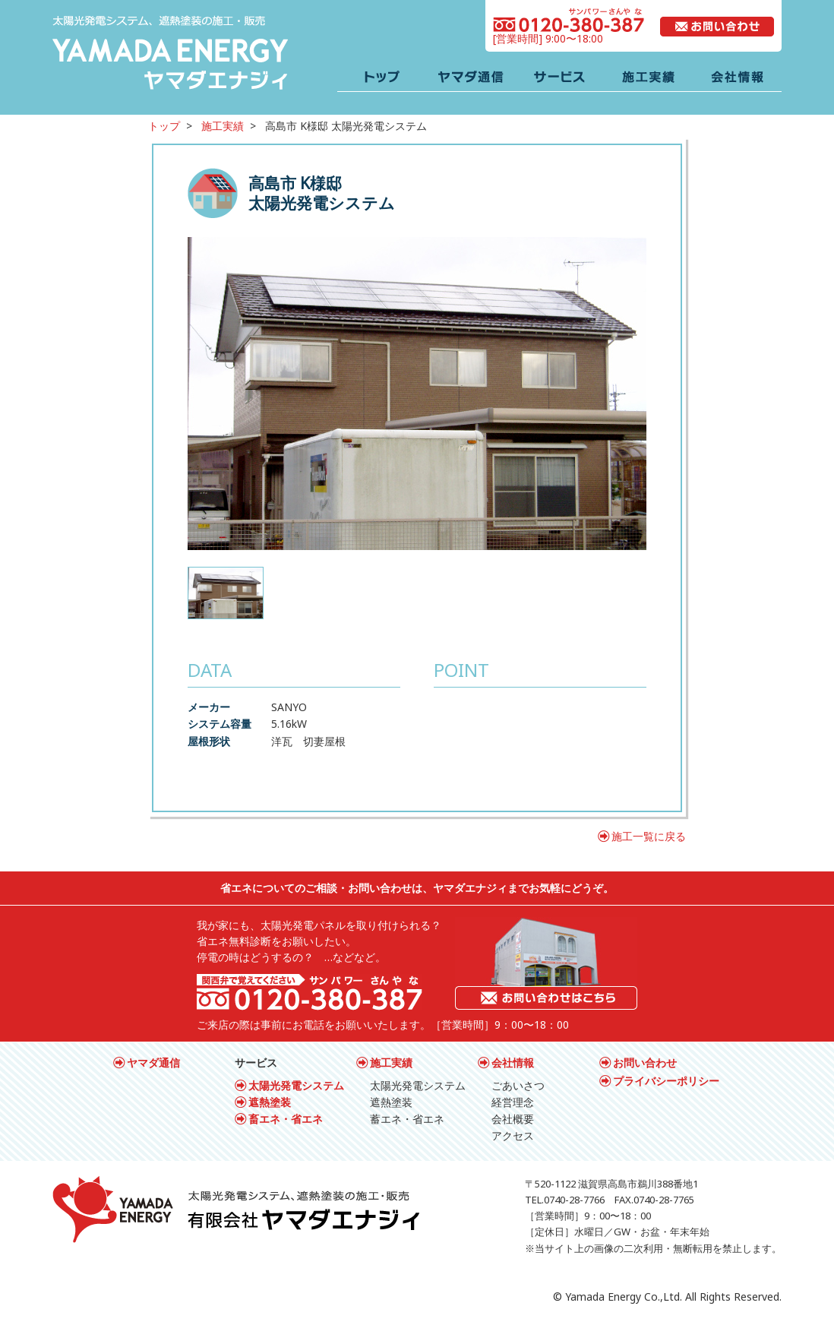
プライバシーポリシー (666, 1081)
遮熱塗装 (269, 1102)
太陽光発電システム (296, 1085)
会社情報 (512, 1062)
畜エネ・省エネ (285, 1119)
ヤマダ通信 (153, 1062)
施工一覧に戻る (648, 836)
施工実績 (222, 126)
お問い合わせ (645, 1062)
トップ (164, 126)
